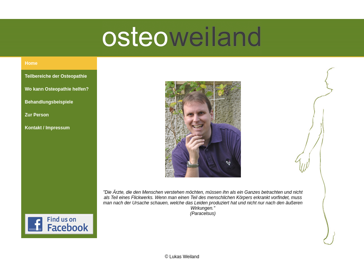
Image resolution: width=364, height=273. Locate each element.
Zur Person (37, 115)
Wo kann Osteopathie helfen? (57, 89)
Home (31, 63)
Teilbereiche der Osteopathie (56, 76)
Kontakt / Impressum (47, 127)
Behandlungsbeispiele (49, 102)
